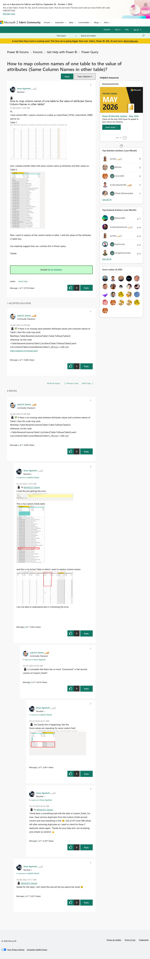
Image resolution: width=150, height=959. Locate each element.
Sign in (117, 29)
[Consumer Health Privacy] (37, 949)
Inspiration (59, 22)
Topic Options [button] (83, 76)
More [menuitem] (106, 22)
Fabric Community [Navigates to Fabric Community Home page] (30, 22)
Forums (47, 22)
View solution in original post (24, 350)
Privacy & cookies (114, 940)
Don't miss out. (131, 41)
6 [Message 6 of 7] (37, 767)
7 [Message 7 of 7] (37, 841)
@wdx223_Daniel (32, 487)
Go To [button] (136, 29)
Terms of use (130, 940)
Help (127, 29)
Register (107, 29)
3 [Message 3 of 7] (24, 896)
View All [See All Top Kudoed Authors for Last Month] (107, 259)
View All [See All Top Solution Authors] (107, 199)
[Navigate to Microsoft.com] (7, 22)
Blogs (96, 22)
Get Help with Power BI (62, 52)
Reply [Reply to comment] (86, 366)
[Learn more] (111, 127)
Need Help (22, 281)
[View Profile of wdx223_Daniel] (24, 315)
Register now (9, 13)
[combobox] (112, 35)
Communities (83, 22)
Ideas (71, 22)
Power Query (89, 52)
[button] (67, 76)
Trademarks (144, 940)
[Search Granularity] (66, 35)
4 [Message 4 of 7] (24, 627)
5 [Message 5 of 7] (31, 682)
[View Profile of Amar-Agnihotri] (24, 88)
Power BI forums (18, 52)
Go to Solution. (55, 269)
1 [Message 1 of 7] (18, 288)
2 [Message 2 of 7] (18, 360)
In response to (27, 477)
